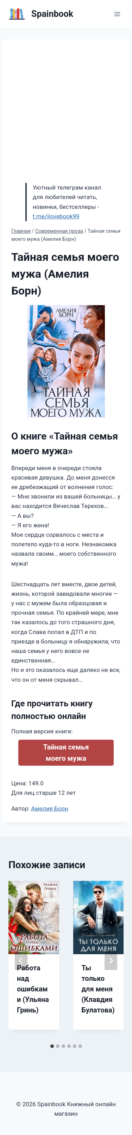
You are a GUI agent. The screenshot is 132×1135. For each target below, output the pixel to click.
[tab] (52, 1046)
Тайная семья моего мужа (66, 753)
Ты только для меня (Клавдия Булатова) (98, 989)
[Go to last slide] (21, 960)
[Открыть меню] (117, 13)
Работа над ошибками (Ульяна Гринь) (33, 989)
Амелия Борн (49, 808)
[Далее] (111, 960)
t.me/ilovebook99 (56, 216)
